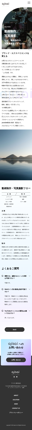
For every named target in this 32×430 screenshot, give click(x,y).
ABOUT (16, 395)
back (11, 329)
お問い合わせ (16, 360)
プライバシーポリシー (16, 413)
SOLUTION (16, 400)
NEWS (16, 404)
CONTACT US (16, 408)
